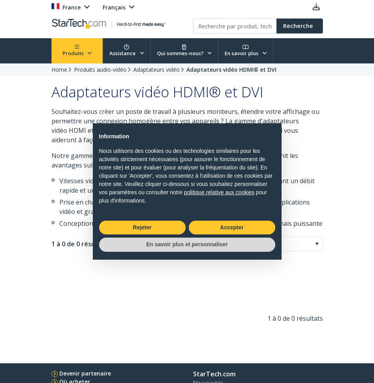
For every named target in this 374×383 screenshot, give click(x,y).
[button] (316, 244)
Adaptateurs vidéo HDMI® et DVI (231, 69)
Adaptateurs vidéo (156, 69)
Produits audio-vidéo (100, 69)
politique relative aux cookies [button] (219, 192)
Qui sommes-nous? (184, 51)
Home (59, 69)
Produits (77, 51)
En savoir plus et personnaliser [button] (187, 244)
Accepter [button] (232, 227)
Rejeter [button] (142, 227)
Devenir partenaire (85, 373)
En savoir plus (246, 51)
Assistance (126, 51)
